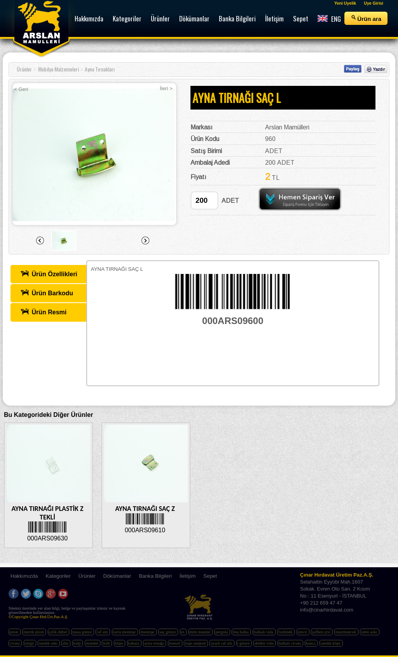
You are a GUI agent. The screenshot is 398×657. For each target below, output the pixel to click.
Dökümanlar (117, 576)
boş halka (241, 632)
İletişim (188, 576)
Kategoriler (57, 576)
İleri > (166, 88)
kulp (77, 643)
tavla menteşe (125, 632)
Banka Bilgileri (155, 576)
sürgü (30, 643)
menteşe (148, 632)
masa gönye (82, 632)
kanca (311, 643)
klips (119, 643)
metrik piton (34, 632)
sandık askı (48, 643)
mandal (92, 643)
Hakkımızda (24, 576)
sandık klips (331, 643)
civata (15, 643)
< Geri (21, 89)
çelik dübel (58, 632)
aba (66, 643)
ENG (329, 19)
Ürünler (24, 69)
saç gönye (168, 632)
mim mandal (200, 632)
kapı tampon (196, 643)
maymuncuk (346, 632)
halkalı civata (290, 643)
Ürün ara (366, 18)
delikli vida (264, 643)
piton (14, 632)
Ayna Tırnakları (100, 69)
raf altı (103, 632)
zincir (303, 632)
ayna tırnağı (154, 643)
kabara (134, 643)
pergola (222, 632)
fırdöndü (285, 632)
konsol (175, 643)
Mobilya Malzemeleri (58, 69)
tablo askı (369, 632)
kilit (107, 643)
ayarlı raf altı (222, 643)
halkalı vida (264, 632)
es (183, 632)
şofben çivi (322, 632)
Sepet (210, 576)
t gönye (244, 643)
